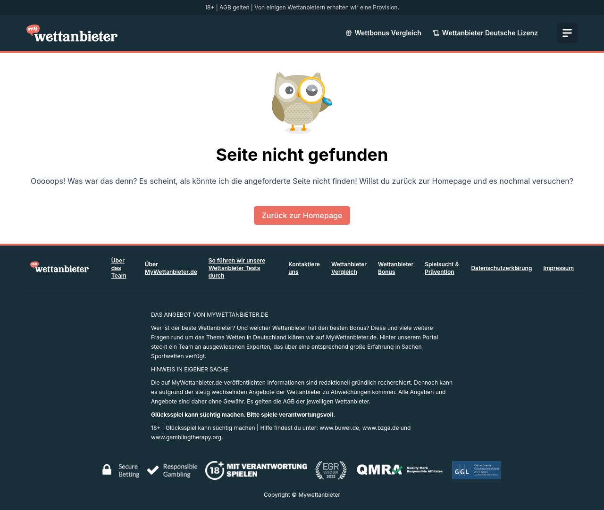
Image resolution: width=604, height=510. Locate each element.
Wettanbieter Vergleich (349, 268)
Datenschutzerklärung (501, 267)
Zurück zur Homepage (302, 215)
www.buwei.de (339, 427)
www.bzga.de (380, 427)
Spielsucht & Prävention (442, 268)
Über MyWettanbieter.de (171, 268)
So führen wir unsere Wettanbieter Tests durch (237, 268)
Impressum (558, 267)
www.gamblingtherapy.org (186, 437)
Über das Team (118, 268)
